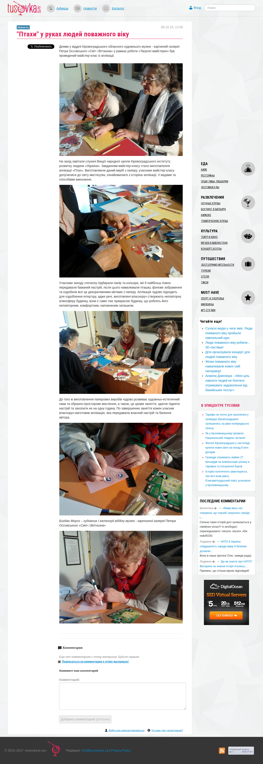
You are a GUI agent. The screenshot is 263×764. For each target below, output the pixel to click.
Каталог (118, 8)
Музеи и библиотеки (214, 242)
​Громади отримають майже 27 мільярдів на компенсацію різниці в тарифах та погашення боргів (227, 462)
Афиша (62, 8)
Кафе (204, 169)
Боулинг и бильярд (213, 209)
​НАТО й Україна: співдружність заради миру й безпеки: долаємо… (223, 546)
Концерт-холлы (211, 248)
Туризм (206, 270)
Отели (205, 276)
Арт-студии (208, 310)
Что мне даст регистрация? (167, 730)
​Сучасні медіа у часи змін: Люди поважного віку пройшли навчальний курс (229, 333)
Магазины (207, 304)
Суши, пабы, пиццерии (214, 181)
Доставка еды (210, 187)
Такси (204, 282)
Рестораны (208, 175)
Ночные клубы (210, 203)
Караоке (206, 215)
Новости (90, 8)
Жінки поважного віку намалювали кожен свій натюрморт (222, 366)
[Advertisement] (230, 89)
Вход (197, 7)
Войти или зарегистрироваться (126, 730)
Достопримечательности (217, 264)
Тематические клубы (214, 221)
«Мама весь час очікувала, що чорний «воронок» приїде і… (225, 513)
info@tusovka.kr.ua (95, 750)
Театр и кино (209, 237)
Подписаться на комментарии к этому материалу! (95, 661)
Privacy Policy (121, 750)
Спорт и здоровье (212, 298)
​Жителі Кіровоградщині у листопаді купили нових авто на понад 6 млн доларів (227, 448)
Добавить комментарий (85, 719)
